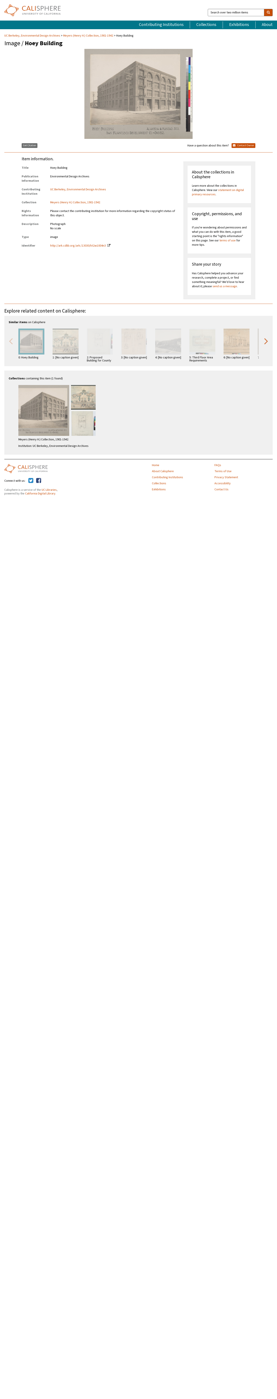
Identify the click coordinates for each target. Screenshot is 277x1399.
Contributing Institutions (161, 25)
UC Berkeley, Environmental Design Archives (32, 36)
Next (266, 340)
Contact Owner (243, 145)
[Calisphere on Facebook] (38, 481)
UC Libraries (49, 490)
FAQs (217, 465)
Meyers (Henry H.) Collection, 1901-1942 (88, 36)
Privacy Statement (226, 477)
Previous (11, 340)
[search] (268, 12)
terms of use (227, 240)
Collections (206, 25)
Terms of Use (223, 471)
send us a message (225, 286)
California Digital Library (40, 493)
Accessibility (222, 483)
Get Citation (29, 145)
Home (155, 465)
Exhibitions (239, 25)
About (267, 25)
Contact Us (221, 489)
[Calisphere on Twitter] (30, 481)
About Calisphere (163, 471)
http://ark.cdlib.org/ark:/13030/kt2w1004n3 (78, 246)
